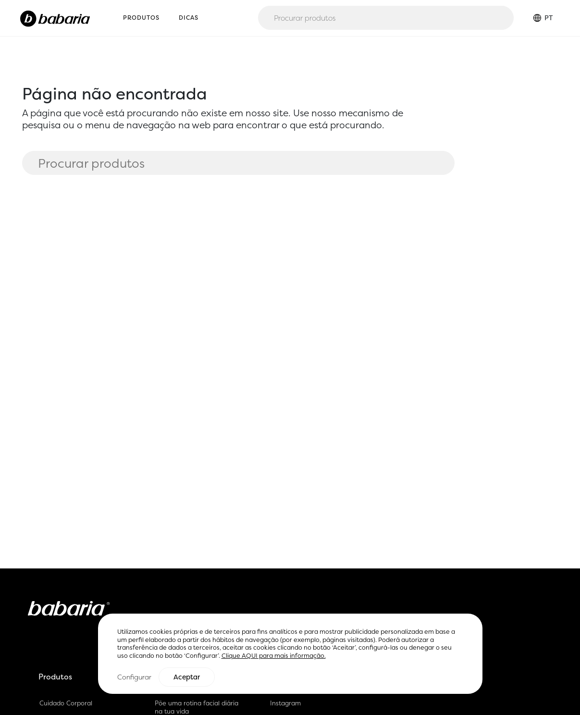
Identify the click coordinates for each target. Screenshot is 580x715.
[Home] (55, 17)
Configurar (134, 676)
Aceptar (186, 677)
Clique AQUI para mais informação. (274, 656)
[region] (290, 654)
